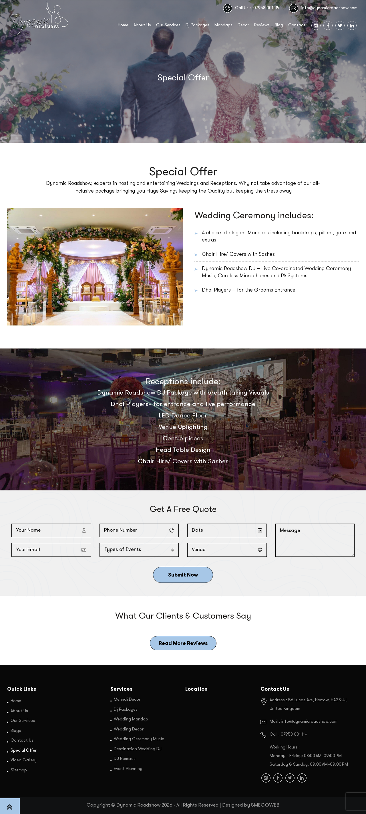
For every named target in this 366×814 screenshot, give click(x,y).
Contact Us (22, 740)
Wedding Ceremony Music (139, 739)
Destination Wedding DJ (138, 749)
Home (123, 25)
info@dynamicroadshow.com (329, 8)
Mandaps (223, 25)
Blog (279, 25)
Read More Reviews (183, 643)
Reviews (262, 25)
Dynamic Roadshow (138, 805)
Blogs (16, 730)
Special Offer (24, 750)
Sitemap (19, 770)
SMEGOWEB (265, 805)
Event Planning (128, 769)
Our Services (168, 25)
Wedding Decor (129, 729)
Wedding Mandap (131, 719)
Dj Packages (197, 25)
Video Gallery (24, 760)
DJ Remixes (125, 759)
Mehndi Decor (127, 700)
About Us (142, 25)
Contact (296, 25)
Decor (243, 25)
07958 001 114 (266, 8)
